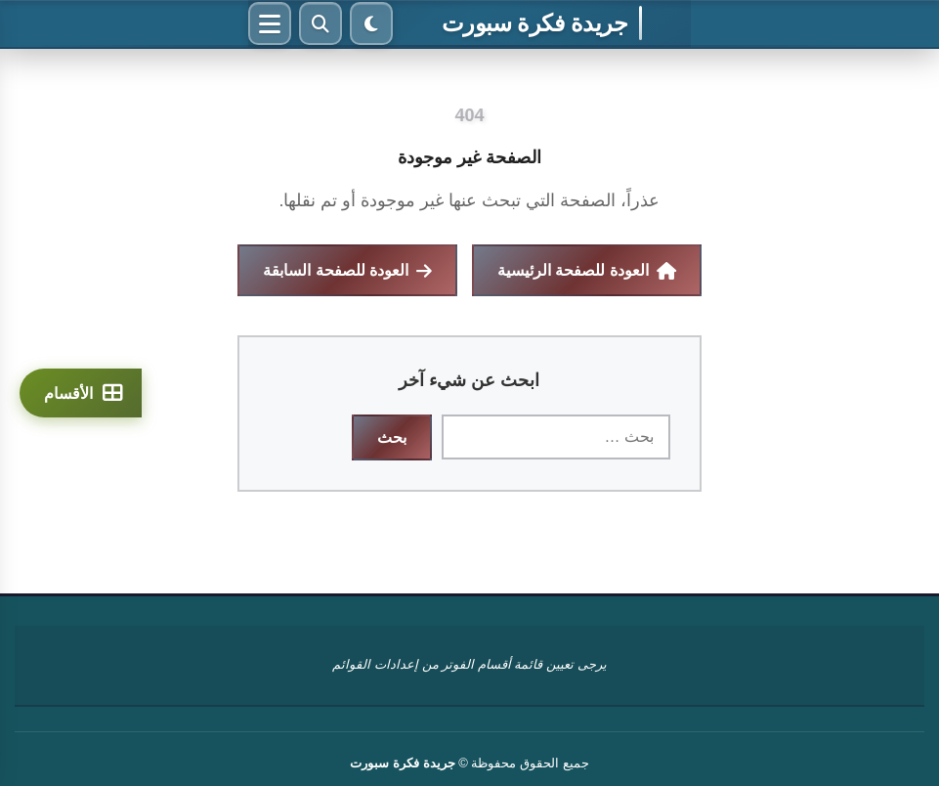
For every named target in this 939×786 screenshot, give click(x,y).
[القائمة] (269, 23)
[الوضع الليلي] (371, 23)
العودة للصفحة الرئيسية (586, 271)
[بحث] (320, 23)
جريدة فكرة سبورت (534, 23)
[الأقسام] (81, 393)
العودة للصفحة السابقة (347, 271)
